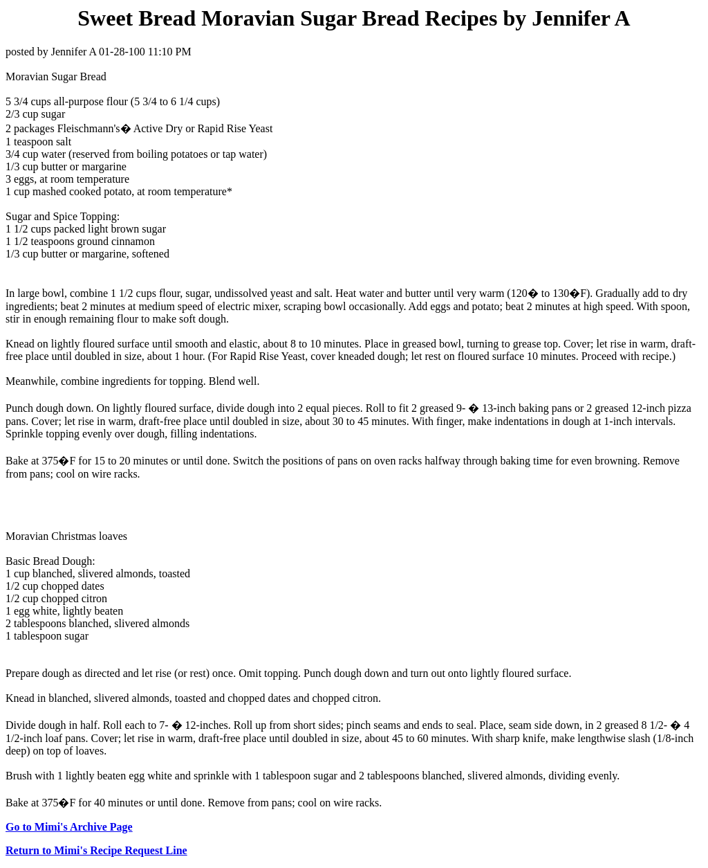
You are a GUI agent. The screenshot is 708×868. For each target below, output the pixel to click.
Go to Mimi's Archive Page (69, 827)
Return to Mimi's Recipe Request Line (96, 850)
